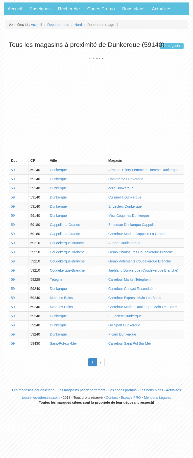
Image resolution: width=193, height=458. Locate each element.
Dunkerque (58, 170)
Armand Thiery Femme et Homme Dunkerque (143, 170)
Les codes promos (122, 390)
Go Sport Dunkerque (124, 325)
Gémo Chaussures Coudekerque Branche (140, 252)
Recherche (69, 8)
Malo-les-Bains (61, 298)
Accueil (15, 8)
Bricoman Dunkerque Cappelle (132, 225)
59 (13, 170)
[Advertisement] (46, 106)
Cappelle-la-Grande (65, 225)
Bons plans (133, 8)
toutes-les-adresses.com (41, 397)
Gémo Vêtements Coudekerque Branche (139, 261)
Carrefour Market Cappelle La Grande (137, 234)
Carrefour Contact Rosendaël (130, 289)
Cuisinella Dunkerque (124, 197)
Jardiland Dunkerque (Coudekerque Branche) (143, 270)
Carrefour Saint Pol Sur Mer (129, 343)
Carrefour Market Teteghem (129, 279)
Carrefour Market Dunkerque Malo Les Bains (142, 307)
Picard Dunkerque (122, 334)
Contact (112, 397)
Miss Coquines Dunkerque (128, 216)
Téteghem (58, 279)
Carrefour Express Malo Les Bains (134, 298)
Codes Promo (101, 8)
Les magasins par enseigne (33, 390)
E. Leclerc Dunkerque (125, 206)
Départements (58, 25)
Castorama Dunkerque (125, 179)
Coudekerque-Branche (67, 243)
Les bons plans (151, 390)
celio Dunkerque (120, 188)
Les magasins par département (81, 390)
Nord (78, 25)
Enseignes (40, 8)
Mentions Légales (157, 397)
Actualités (161, 8)
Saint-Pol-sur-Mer (63, 343)
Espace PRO (131, 397)
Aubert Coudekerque (124, 243)
